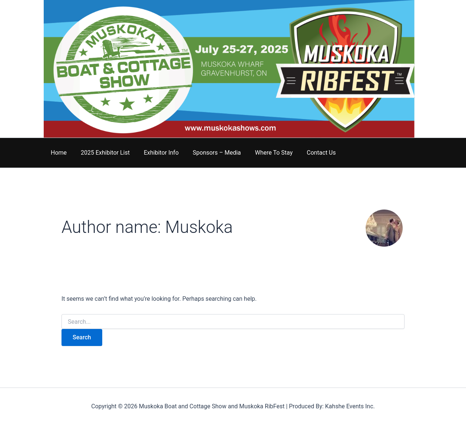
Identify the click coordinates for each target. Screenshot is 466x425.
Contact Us (309, 152)
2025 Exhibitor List (101, 152)
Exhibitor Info (155, 152)
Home (58, 152)
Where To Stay (264, 152)
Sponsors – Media (209, 152)
